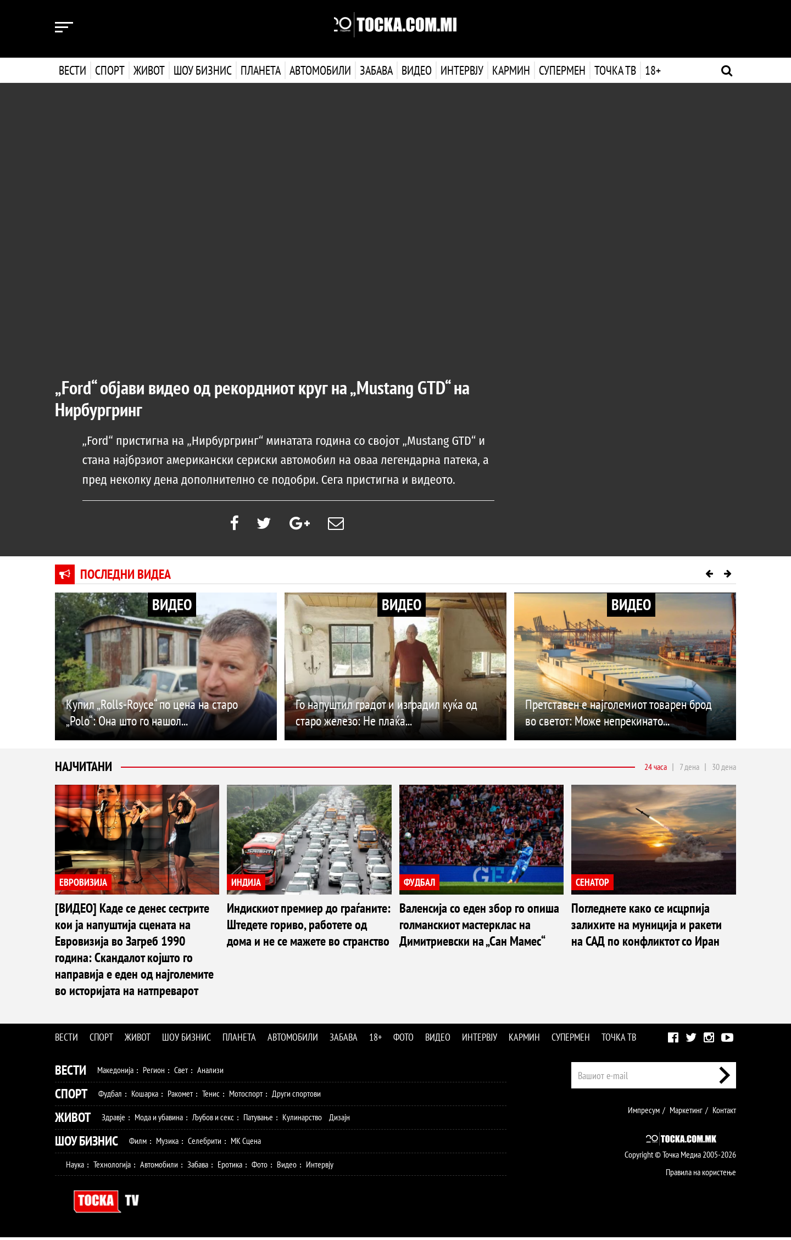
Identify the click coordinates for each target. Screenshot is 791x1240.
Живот (149, 70)
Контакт (724, 1112)
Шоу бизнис (203, 70)
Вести (72, 70)
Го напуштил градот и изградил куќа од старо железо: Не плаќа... (386, 715)
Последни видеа (125, 576)
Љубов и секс (213, 1119)
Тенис (211, 1096)
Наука (75, 1166)
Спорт (110, 70)
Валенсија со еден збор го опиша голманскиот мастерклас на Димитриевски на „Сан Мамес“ (479, 927)
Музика (167, 1143)
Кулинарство (302, 1119)
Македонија (115, 1072)
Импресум (644, 1112)
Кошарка (144, 1096)
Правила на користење (701, 1174)
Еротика (230, 1166)
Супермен (561, 70)
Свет (181, 1072)
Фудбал (110, 1096)
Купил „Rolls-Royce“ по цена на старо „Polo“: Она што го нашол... (152, 715)
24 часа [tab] (655, 769)
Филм (138, 1143)
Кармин (510, 70)
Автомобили (320, 70)
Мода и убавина (159, 1119)
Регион (154, 1072)
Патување (258, 1119)
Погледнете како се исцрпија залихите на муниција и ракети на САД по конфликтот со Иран (646, 927)
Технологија (112, 1166)
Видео (415, 70)
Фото (403, 1040)
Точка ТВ (614, 70)
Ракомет (180, 1096)
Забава (376, 70)
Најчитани (83, 769)
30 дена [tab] (724, 769)
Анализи (210, 1072)
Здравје (113, 1119)
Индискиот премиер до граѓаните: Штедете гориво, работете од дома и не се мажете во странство (309, 927)
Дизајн (339, 1119)
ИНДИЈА (246, 884)
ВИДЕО (172, 607)
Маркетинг (686, 1112)
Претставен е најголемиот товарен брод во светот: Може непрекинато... (618, 715)
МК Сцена (246, 1143)
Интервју (460, 70)
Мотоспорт (246, 1096)
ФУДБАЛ (419, 884)
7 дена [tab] (689, 769)
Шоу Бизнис (86, 1143)
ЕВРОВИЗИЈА (83, 884)
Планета (261, 70)
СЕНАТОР (592, 884)
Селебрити (204, 1143)
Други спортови (296, 1096)
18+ (652, 70)
